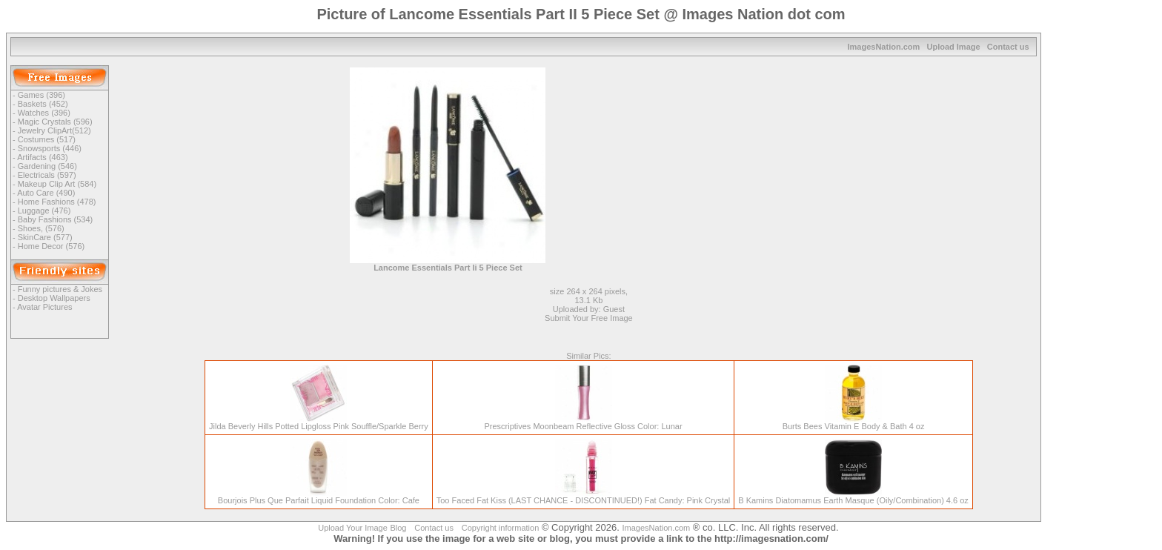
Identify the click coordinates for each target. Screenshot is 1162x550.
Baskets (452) (43, 103)
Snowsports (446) (50, 148)
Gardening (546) (47, 166)
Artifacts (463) (42, 157)
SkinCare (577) (45, 237)
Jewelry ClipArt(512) (54, 130)
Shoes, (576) (41, 228)
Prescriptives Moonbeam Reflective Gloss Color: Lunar (583, 422)
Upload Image (953, 46)
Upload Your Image (353, 527)
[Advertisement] (702, 171)
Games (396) (41, 94)
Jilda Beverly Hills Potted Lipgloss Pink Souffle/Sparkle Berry (318, 422)
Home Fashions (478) (57, 201)
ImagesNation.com (884, 46)
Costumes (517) (47, 139)
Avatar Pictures (44, 306)
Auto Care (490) (46, 192)
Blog (398, 527)
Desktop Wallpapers (54, 298)
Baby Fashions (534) (55, 219)
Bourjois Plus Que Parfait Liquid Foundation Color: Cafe (318, 496)
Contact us (1008, 46)
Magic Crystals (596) (55, 121)
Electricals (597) (47, 174)
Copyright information (501, 527)
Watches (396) (44, 112)
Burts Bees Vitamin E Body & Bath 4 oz (854, 422)
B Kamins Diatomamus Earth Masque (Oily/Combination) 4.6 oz (853, 496)
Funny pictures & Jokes (60, 289)
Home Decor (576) (51, 246)
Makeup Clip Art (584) (57, 183)
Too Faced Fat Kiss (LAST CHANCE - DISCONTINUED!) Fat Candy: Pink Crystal (583, 496)
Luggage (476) (44, 210)
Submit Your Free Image (589, 318)
